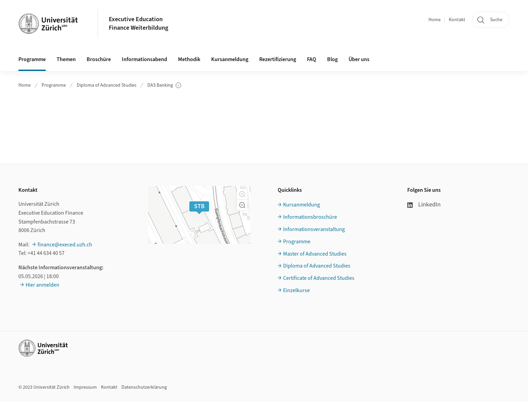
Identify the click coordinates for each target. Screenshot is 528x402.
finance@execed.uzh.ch (65, 244)
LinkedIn (424, 204)
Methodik (189, 59)
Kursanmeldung (229, 59)
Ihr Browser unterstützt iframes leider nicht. (264, 124)
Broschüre (99, 59)
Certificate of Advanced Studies (318, 278)
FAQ (311, 59)
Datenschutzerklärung (144, 387)
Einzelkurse (296, 290)
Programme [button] (32, 59)
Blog (332, 59)
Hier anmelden (42, 285)
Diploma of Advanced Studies (106, 85)
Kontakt (457, 19)
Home (434, 19)
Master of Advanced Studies (315, 254)
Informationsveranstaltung (314, 229)
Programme (54, 85)
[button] (242, 194)
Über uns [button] (359, 59)
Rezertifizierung (277, 59)
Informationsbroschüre (310, 217)
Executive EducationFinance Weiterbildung (138, 23)
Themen (66, 59)
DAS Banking (164, 85)
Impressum (85, 387)
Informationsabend (144, 59)
